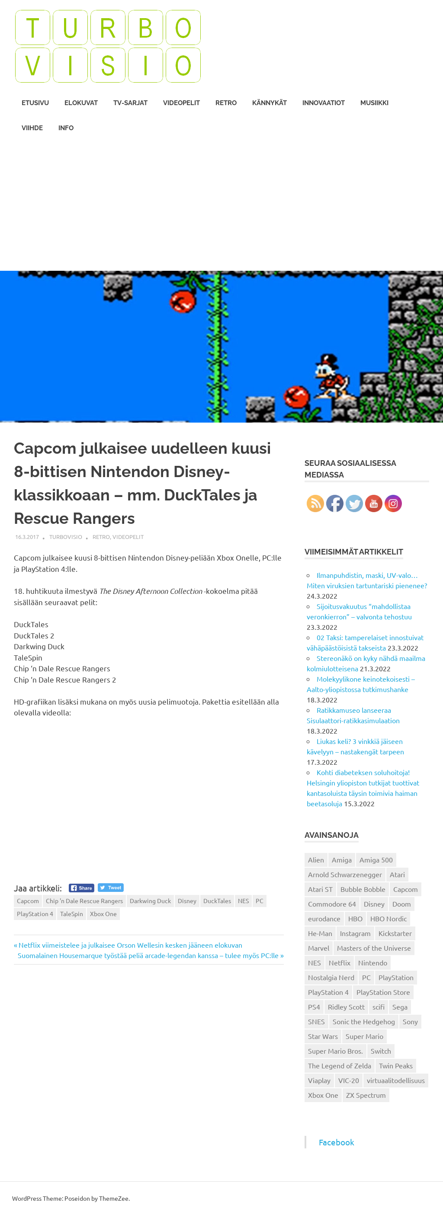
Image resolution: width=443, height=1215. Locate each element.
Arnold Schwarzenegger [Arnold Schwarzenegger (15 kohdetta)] (345, 874)
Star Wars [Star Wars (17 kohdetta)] (323, 1036)
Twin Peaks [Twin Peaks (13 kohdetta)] (396, 1065)
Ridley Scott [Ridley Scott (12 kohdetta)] (346, 1006)
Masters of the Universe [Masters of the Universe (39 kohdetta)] (374, 947)
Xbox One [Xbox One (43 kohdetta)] (323, 1094)
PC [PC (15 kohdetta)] (366, 977)
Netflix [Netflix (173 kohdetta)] (339, 962)
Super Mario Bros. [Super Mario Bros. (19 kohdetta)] (335, 1050)
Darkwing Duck (150, 900)
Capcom (28, 900)
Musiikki (374, 103)
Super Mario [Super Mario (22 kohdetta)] (364, 1036)
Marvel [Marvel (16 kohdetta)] (318, 947)
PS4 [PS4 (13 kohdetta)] (314, 1006)
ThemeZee (113, 1198)
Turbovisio (65, 536)
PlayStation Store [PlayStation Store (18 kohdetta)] (383, 991)
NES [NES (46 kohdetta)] (314, 962)
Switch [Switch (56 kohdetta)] (381, 1050)
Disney (187, 900)
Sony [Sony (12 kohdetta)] (410, 1021)
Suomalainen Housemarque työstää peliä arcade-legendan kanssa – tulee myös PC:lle (148, 955)
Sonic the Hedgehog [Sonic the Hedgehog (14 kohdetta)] (364, 1021)
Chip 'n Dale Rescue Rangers (84, 900)
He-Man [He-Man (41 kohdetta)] (320, 933)
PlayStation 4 (35, 913)
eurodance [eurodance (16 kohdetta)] (324, 918)
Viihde (32, 128)
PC (259, 900)
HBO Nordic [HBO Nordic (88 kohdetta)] (388, 918)
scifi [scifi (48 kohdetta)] (378, 1006)
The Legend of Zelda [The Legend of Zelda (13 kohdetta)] (339, 1065)
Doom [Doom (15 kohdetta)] (401, 903)
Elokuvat (81, 103)
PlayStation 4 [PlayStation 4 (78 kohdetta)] (328, 991)
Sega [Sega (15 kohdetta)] (400, 1006)
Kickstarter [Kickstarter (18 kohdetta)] (395, 933)
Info (66, 128)
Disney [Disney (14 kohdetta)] (374, 903)
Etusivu (35, 103)
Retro (226, 103)
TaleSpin (71, 913)
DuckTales (217, 900)
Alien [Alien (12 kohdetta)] (316, 859)
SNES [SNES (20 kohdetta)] (316, 1021)
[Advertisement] (221, 205)
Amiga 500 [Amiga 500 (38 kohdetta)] (376, 859)
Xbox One (103, 913)
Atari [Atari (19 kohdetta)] (397, 874)
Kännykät (269, 103)
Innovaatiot (323, 103)
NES (243, 900)
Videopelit (181, 103)
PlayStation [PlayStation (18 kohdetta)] (396, 977)
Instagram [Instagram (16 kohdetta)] (355, 933)
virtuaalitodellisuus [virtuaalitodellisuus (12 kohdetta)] (396, 1080)
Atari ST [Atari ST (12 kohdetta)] (320, 889)
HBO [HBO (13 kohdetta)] (355, 918)
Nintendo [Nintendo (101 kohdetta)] (372, 962)
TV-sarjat (130, 103)
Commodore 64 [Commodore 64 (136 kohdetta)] (332, 903)
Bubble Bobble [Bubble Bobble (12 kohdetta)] (362, 889)
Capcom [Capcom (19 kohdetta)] (405, 889)
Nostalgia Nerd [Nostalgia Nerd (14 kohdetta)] (331, 977)
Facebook (336, 1142)
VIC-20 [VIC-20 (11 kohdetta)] (348, 1080)
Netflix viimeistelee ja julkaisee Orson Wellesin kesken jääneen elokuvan (130, 944)
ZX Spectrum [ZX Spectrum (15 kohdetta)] (366, 1094)
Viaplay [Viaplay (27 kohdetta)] (319, 1080)
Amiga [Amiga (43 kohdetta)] (342, 859)
